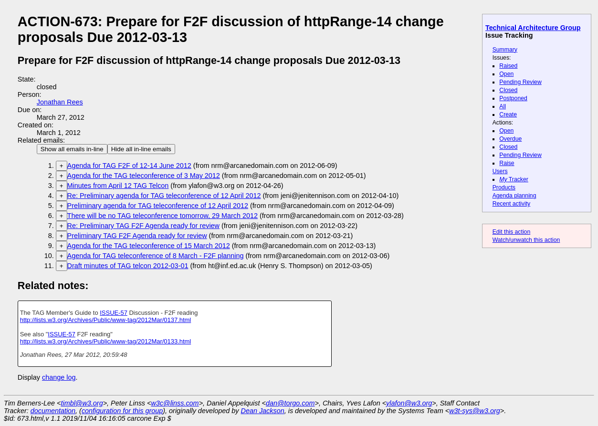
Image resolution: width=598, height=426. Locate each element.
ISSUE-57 (113, 312)
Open (506, 74)
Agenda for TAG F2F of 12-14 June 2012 (129, 165)
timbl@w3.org (82, 403)
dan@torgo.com (290, 403)
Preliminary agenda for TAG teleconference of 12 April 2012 (157, 205)
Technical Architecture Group (533, 27)
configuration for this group (122, 411)
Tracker (513, 179)
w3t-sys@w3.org (474, 411)
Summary (505, 49)
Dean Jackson (262, 411)
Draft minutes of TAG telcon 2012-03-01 (128, 266)
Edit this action (512, 232)
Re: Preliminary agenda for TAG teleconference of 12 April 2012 (164, 195)
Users (500, 171)
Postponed (513, 98)
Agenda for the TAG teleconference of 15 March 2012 (148, 245)
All (502, 106)
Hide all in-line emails (141, 149)
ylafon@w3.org (409, 403)
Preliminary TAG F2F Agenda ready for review (137, 235)
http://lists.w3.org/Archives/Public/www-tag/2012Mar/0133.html (105, 341)
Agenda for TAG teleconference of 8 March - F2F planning (155, 256)
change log (58, 377)
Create (508, 114)
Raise (506, 163)
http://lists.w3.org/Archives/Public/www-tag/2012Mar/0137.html (105, 319)
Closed (508, 90)
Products (504, 187)
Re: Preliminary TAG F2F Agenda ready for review (143, 225)
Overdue (510, 138)
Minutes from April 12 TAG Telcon (118, 185)
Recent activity (512, 203)
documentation (53, 411)
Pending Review (520, 82)
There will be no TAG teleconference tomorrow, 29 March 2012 (162, 215)
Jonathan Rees (60, 102)
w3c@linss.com (175, 403)
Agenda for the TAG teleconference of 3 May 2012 (143, 175)
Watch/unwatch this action (526, 240)
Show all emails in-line (72, 149)
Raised (508, 65)
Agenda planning (514, 195)
